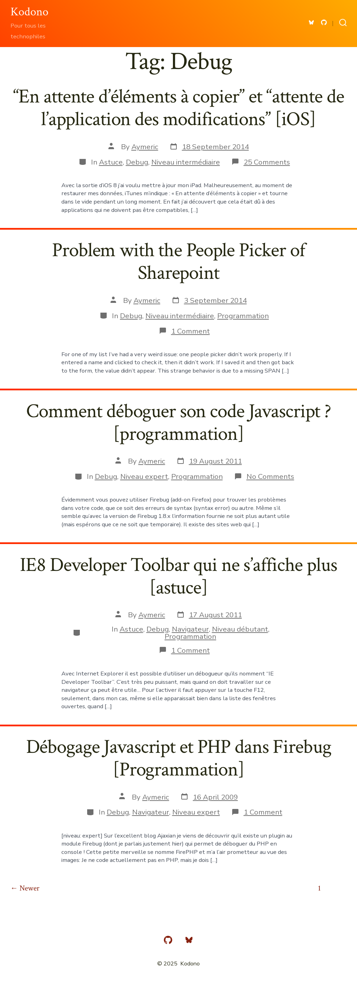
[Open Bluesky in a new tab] (311, 22)
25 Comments (267, 162)
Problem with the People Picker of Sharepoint (178, 261)
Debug (137, 162)
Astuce (111, 162)
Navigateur (190, 629)
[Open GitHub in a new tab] (323, 22)
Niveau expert (144, 476)
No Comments (270, 476)
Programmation (243, 316)
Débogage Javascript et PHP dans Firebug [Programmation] (178, 758)
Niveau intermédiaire (185, 162)
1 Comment (190, 331)
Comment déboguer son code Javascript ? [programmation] (178, 422)
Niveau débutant (240, 629)
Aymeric (144, 147)
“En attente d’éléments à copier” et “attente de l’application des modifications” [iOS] (178, 108)
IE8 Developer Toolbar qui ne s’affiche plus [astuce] (178, 576)
